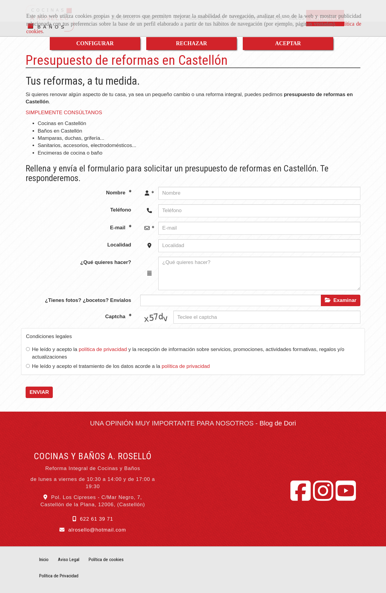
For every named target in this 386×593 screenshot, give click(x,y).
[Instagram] (323, 497)
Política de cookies (106, 559)
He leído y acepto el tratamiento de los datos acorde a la (118, 366)
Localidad (119, 245)
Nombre (116, 192)
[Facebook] (300, 497)
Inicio (44, 559)
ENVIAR (39, 392)
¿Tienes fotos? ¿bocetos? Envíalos (88, 300)
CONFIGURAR (95, 43)
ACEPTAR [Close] (288, 43)
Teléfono (120, 210)
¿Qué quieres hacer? (105, 262)
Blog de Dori (277, 423)
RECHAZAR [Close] (191, 43)
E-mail (118, 227)
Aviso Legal (68, 559)
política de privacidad (103, 349)
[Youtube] (346, 497)
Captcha (116, 316)
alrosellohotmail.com (97, 530)
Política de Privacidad (58, 576)
